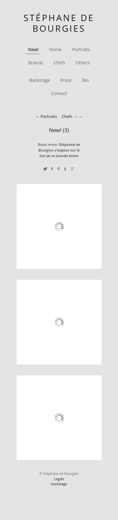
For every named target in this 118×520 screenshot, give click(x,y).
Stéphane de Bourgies (59, 23)
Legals (59, 478)
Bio (85, 80)
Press (65, 80)
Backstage (39, 80)
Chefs (59, 63)
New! (33, 49)
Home (55, 49)
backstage (59, 483)
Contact (59, 93)
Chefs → (69, 116)
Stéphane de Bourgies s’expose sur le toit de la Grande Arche (59, 150)
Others (83, 63)
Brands (35, 63)
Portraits (81, 49)
